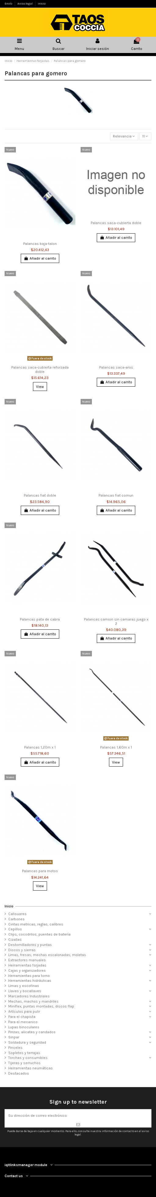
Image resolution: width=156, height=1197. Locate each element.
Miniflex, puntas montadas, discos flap (41, 1006)
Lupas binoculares (23, 1027)
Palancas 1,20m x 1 (40, 747)
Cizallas (15, 939)
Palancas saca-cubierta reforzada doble (40, 369)
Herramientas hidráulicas (29, 980)
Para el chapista (21, 1017)
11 (145, 136)
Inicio (41, 4)
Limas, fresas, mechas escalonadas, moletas (47, 955)
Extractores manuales (27, 960)
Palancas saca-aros (116, 367)
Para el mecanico (23, 1022)
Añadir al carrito (40, 258)
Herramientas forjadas (27, 965)
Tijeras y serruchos (24, 1063)
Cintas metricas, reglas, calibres (35, 924)
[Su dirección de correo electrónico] (78, 1115)
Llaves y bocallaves (24, 991)
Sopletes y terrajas (24, 1053)
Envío (9, 4)
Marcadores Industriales (29, 996)
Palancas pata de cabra (40, 619)
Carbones (16, 919)
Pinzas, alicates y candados (32, 1032)
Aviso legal (25, 4)
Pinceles (15, 1047)
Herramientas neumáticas (30, 1068)
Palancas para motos (40, 871)
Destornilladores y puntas (30, 945)
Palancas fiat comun (116, 495)
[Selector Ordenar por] (124, 136)
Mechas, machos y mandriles (33, 1001)
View (40, 387)
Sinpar (13, 1037)
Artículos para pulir (24, 1011)
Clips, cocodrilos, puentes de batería (39, 934)
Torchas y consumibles (28, 1058)
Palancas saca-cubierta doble (116, 223)
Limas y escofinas (23, 986)
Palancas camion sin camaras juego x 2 (116, 621)
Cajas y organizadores (27, 970)
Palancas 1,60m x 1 (116, 747)
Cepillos (15, 929)
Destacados (18, 1073)
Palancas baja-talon (40, 244)
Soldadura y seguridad (27, 1042)
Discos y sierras (22, 950)
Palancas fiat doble (40, 495)
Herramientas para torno (29, 976)
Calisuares (17, 914)
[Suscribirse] (78, 1125)
